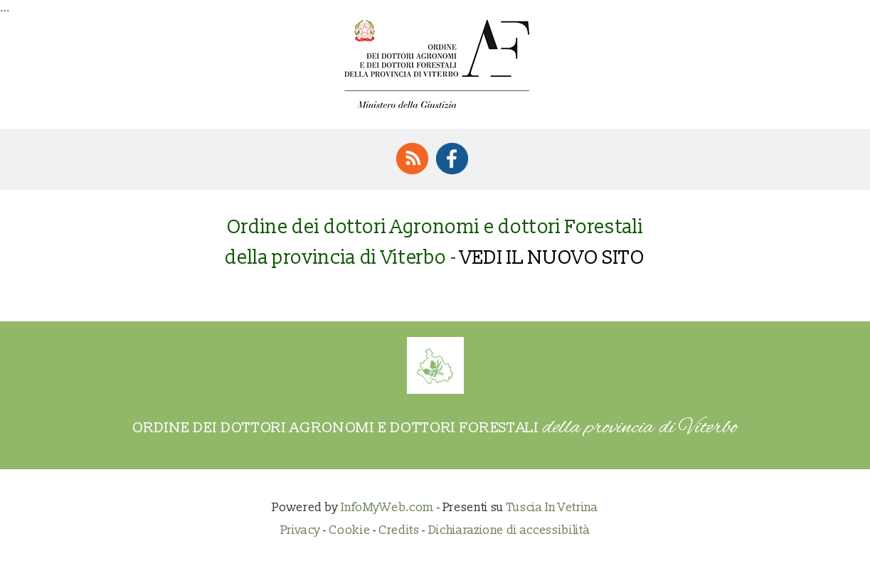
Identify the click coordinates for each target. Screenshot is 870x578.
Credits (399, 530)
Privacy (300, 530)
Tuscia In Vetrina (552, 507)
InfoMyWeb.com (387, 507)
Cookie (349, 530)
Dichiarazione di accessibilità (509, 530)
